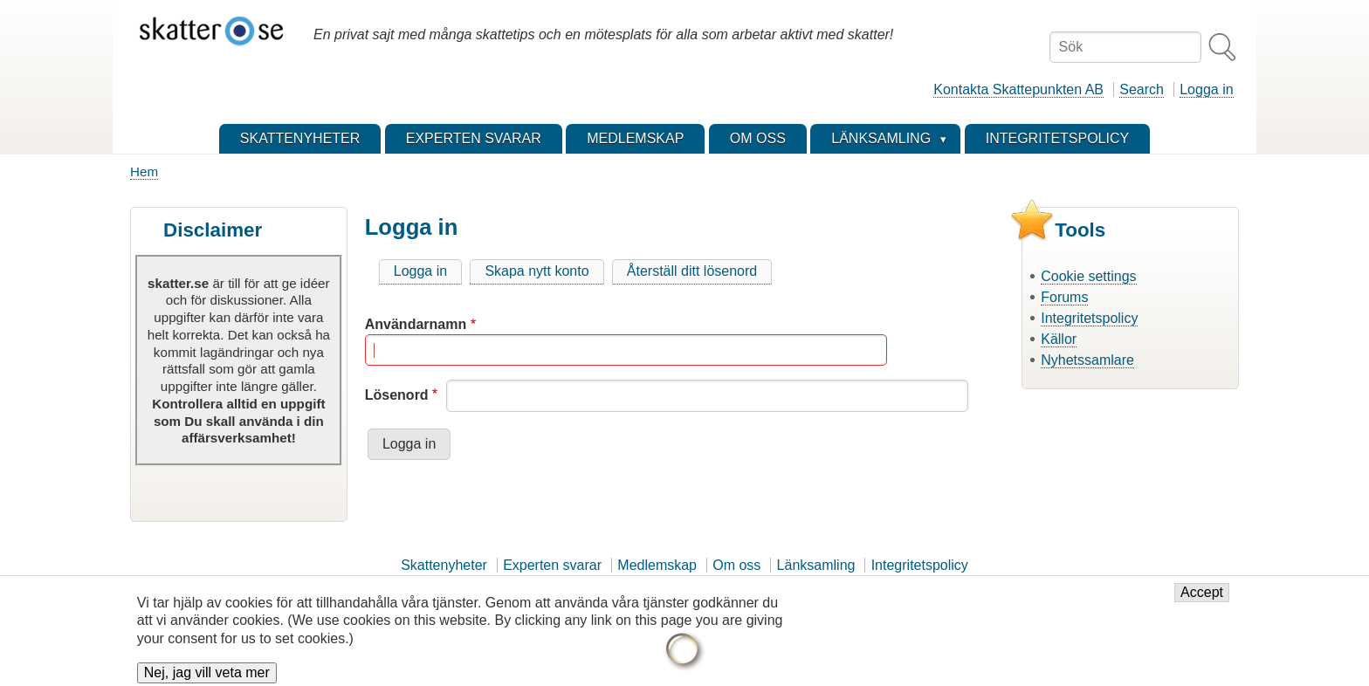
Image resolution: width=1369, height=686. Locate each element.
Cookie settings (1088, 276)
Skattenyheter (444, 565)
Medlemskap (657, 565)
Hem (144, 171)
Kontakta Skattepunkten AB (1018, 89)
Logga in (1206, 89)
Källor (1059, 339)
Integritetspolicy (1089, 318)
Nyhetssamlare (1087, 360)
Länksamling (816, 565)
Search (1141, 89)
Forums (1064, 297)
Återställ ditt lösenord (692, 271)
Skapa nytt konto (536, 271)
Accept (1201, 600)
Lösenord (397, 395)
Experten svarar (552, 565)
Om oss (736, 565)
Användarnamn (415, 324)
